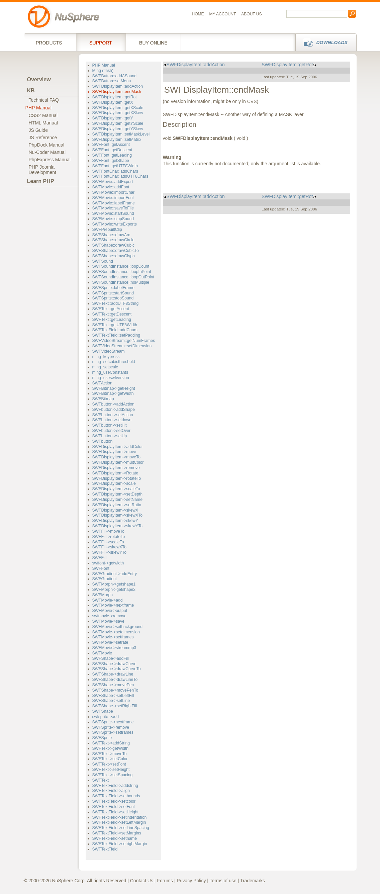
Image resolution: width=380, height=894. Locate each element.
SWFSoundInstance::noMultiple (121, 282)
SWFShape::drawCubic (113, 245)
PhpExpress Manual (50, 159)
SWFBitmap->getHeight (113, 388)
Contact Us (141, 880)
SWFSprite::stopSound (113, 298)
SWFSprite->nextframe (113, 722)
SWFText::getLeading (111, 319)
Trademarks (252, 880)
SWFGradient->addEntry (114, 573)
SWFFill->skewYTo (109, 552)
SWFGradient (104, 578)
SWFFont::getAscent (111, 144)
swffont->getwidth (108, 563)
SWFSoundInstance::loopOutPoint (123, 277)
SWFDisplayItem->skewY (115, 520)
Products (50, 42)
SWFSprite (102, 737)
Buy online (153, 42)
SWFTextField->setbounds (116, 796)
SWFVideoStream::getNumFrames (123, 340)
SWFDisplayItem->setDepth (117, 494)
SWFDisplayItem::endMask (116, 91)
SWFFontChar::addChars (115, 171)
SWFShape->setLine (111, 700)
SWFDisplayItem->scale (114, 483)
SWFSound (102, 261)
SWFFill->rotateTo (108, 536)
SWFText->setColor (110, 758)
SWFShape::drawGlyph (113, 256)
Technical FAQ (44, 100)
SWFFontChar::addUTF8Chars (120, 176)
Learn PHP (40, 181)
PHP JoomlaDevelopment (43, 169)
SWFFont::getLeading (112, 155)
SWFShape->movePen (113, 685)
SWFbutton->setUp (109, 436)
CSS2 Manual (43, 115)
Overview (39, 79)
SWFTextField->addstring (115, 785)
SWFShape (102, 711)
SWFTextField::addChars (114, 330)
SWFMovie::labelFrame (113, 203)
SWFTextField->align (111, 790)
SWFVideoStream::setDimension (122, 346)
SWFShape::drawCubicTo (115, 250)
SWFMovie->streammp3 (114, 647)
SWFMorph (102, 595)
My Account (222, 14)
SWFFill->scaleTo (108, 542)
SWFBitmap (103, 398)
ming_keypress (106, 356)
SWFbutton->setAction (112, 415)
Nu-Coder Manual (47, 152)
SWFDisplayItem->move (114, 451)
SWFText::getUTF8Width (114, 325)
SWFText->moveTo (109, 753)
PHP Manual (38, 107)
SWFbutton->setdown (111, 420)
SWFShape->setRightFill (114, 706)
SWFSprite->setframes (112, 732)
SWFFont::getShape (110, 160)
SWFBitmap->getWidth (113, 393)
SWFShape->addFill (110, 658)
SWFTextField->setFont (113, 806)
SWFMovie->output (109, 610)
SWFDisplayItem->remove (116, 467)
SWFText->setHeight (111, 769)
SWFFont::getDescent (112, 150)
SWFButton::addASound (114, 76)
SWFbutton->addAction (113, 404)
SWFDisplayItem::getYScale (118, 123)
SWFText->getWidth (110, 748)
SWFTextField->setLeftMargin (119, 822)
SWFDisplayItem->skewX (115, 510)
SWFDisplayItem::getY (112, 118)
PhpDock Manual (47, 145)
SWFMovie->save (108, 621)
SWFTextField (105, 849)
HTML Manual (43, 122)
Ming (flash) (103, 70)
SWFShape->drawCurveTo (116, 668)
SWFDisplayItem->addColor (117, 446)
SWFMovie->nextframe (113, 605)
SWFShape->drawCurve (114, 663)
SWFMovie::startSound (113, 213)
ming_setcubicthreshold (113, 361)
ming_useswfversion (110, 377)
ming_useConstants (110, 372)
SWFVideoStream (108, 351)
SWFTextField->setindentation (119, 817)
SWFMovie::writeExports (114, 224)
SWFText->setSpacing (112, 775)
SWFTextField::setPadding (116, 335)
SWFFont (100, 568)
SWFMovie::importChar (113, 192)
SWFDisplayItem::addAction (117, 86)
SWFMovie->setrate (110, 642)
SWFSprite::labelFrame (113, 287)
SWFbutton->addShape (113, 409)
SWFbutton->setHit (109, 425)
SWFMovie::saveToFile (113, 208)
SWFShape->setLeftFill (113, 695)
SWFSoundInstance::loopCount (121, 266)
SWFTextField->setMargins (116, 833)
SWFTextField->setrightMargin (119, 843)
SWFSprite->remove (110, 727)
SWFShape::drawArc (111, 235)
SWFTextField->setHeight (115, 812)
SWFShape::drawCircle (113, 240)
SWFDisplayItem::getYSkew (117, 128)
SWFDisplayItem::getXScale (118, 107)
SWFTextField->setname (114, 838)
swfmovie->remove (109, 616)
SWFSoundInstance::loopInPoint (121, 271)
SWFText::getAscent (110, 308)
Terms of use (223, 880)
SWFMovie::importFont (113, 197)
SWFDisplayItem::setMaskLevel (121, 134)
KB (31, 90)
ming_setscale (105, 367)
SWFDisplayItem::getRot (114, 97)
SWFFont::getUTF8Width (115, 166)
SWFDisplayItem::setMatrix (116, 139)
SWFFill (99, 557)
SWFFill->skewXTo (109, 547)
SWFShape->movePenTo (115, 690)
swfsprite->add (105, 716)
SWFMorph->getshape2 (114, 589)
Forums (165, 880)
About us (251, 14)
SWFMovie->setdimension (116, 632)
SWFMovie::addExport (112, 181)
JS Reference (43, 137)
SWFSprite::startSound (113, 293)
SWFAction (102, 383)
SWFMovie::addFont (110, 187)
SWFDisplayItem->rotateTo (116, 478)
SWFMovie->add (107, 600)
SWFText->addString (111, 743)
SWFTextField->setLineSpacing (120, 827)
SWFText (100, 780)
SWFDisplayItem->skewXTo (117, 515)
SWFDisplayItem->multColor (118, 462)
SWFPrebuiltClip (107, 229)
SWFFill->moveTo (108, 531)
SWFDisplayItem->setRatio (116, 505)
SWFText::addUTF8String (115, 303)
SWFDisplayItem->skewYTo (117, 526)
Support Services (101, 42)
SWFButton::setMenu (111, 81)
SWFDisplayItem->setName (117, 499)
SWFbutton (102, 441)
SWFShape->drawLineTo (115, 679)
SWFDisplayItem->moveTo (116, 457)
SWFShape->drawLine (112, 674)
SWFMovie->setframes (113, 637)
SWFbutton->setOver (111, 430)
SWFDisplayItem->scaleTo (116, 488)
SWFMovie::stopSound (113, 218)
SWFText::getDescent (112, 314)
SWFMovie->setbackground (117, 626)
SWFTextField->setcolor (114, 801)
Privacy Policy (191, 880)
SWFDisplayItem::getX (112, 102)
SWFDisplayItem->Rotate (115, 473)
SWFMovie (102, 653)
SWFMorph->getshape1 (114, 584)
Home (198, 14)
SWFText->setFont (109, 764)
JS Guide (38, 130)
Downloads (324, 42)
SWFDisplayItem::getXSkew (117, 112)
